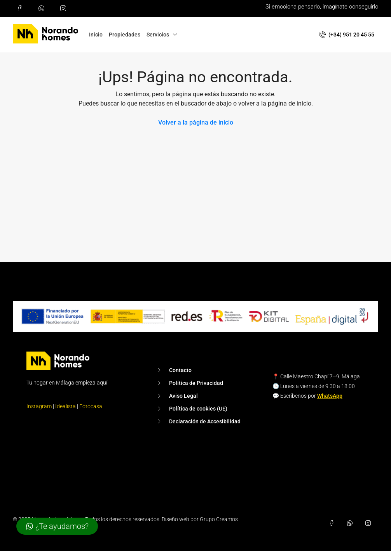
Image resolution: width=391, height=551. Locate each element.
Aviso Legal (183, 396)
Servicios (158, 34)
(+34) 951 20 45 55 (346, 34)
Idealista (65, 406)
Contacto (180, 370)
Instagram (39, 406)
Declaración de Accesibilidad (205, 421)
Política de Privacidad (196, 383)
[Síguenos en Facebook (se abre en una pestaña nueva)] (21, 8)
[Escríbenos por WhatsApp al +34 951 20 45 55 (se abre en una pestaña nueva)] (43, 8)
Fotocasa (90, 406)
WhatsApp (329, 396)
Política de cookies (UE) (198, 408)
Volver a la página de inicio (195, 122)
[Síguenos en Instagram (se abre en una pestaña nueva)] (64, 8)
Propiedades (124, 34)
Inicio (96, 34)
